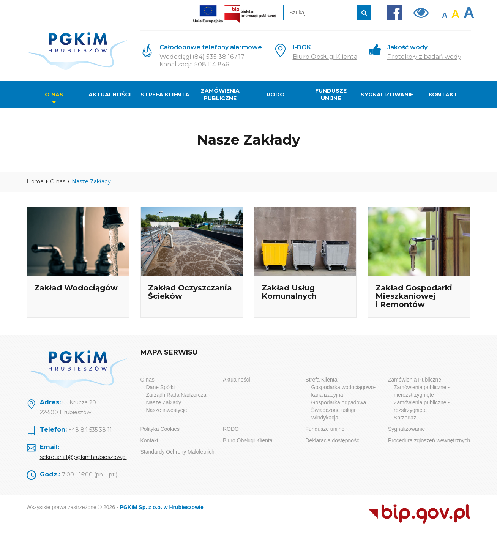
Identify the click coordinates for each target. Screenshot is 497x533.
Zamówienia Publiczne (220, 94)
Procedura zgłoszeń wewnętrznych (429, 440)
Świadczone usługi (333, 410)
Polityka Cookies (160, 429)
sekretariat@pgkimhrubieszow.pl (83, 457)
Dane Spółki (160, 387)
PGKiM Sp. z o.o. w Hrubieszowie (162, 507)
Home (35, 181)
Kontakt (443, 94)
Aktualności (109, 94)
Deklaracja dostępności (333, 440)
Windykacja (325, 418)
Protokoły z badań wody (424, 56)
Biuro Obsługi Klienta (325, 56)
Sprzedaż (405, 418)
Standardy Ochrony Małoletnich (177, 452)
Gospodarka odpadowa (338, 402)
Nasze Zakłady (163, 402)
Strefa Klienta (164, 94)
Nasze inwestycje (166, 410)
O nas (54, 94)
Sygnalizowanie (387, 94)
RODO (276, 94)
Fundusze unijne (331, 94)
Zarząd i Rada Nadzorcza (176, 395)
